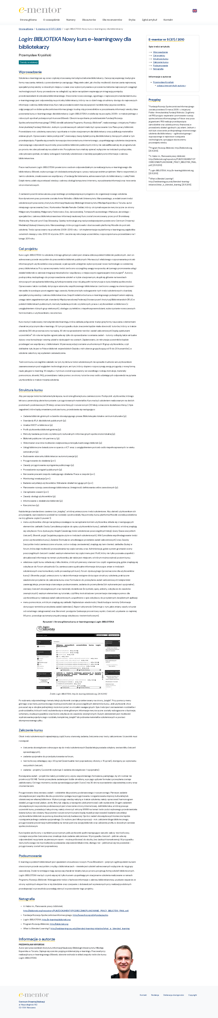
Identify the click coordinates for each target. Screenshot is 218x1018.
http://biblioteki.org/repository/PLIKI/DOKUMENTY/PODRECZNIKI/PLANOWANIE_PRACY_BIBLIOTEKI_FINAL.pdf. (76, 910)
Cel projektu (159, 55)
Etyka (132, 19)
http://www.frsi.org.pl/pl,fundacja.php (90, 915)
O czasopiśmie (51, 19)
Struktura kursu (160, 58)
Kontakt (168, 19)
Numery (71, 19)
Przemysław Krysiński (163, 82)
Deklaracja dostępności (173, 995)
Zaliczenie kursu (160, 62)
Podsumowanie (160, 65)
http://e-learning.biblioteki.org (56, 919)
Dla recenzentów (112, 19)
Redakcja (155, 995)
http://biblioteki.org (59, 924)
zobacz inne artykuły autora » (171, 85)
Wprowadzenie (160, 52)
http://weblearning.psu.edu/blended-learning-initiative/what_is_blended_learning (90, 928)
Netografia (158, 68)
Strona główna (28, 19)
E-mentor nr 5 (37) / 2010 (48, 28)
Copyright (192, 995)
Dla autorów (89, 19)
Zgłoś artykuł (149, 19)
